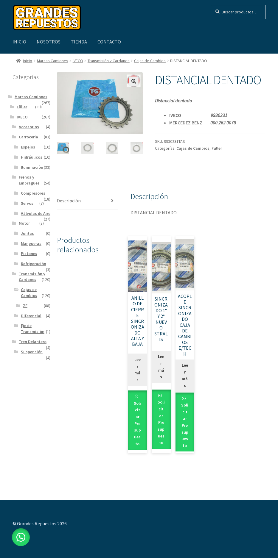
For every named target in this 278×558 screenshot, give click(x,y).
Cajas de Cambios (150, 60)
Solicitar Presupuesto (137, 423)
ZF (25, 305)
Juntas (27, 233)
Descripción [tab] (69, 201)
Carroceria (28, 137)
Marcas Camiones (52, 60)
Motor (24, 223)
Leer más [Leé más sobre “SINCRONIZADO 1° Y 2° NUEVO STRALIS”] (161, 367)
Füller (217, 148)
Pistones (29, 253)
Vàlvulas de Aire (35, 213)
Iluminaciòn (32, 167)
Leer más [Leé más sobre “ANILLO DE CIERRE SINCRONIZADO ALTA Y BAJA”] (137, 370)
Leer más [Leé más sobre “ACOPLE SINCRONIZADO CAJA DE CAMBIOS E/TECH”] (185, 375)
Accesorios (29, 126)
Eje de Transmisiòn (32, 328)
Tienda (79, 42)
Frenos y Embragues (29, 180)
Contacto (109, 42)
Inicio (19, 42)
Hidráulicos (31, 157)
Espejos (28, 147)
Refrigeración (33, 263)
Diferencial (31, 315)
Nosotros (48, 42)
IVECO (78, 60)
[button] (134, 81)
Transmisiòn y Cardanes (109, 60)
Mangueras (31, 243)
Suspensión (32, 351)
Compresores (33, 193)
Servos (27, 203)
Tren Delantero (32, 341)
